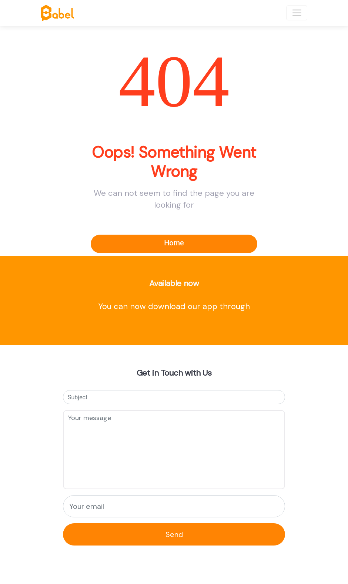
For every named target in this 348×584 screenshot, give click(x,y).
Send (174, 534)
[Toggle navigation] (297, 13)
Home (174, 242)
